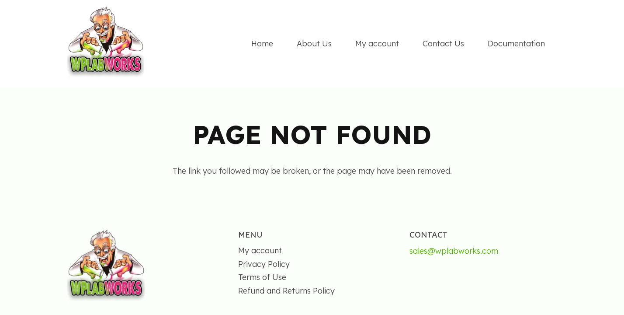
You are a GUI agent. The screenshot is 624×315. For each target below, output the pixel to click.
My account (260, 250)
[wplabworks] (105, 44)
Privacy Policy (264, 264)
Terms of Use (262, 277)
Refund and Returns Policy (286, 291)
